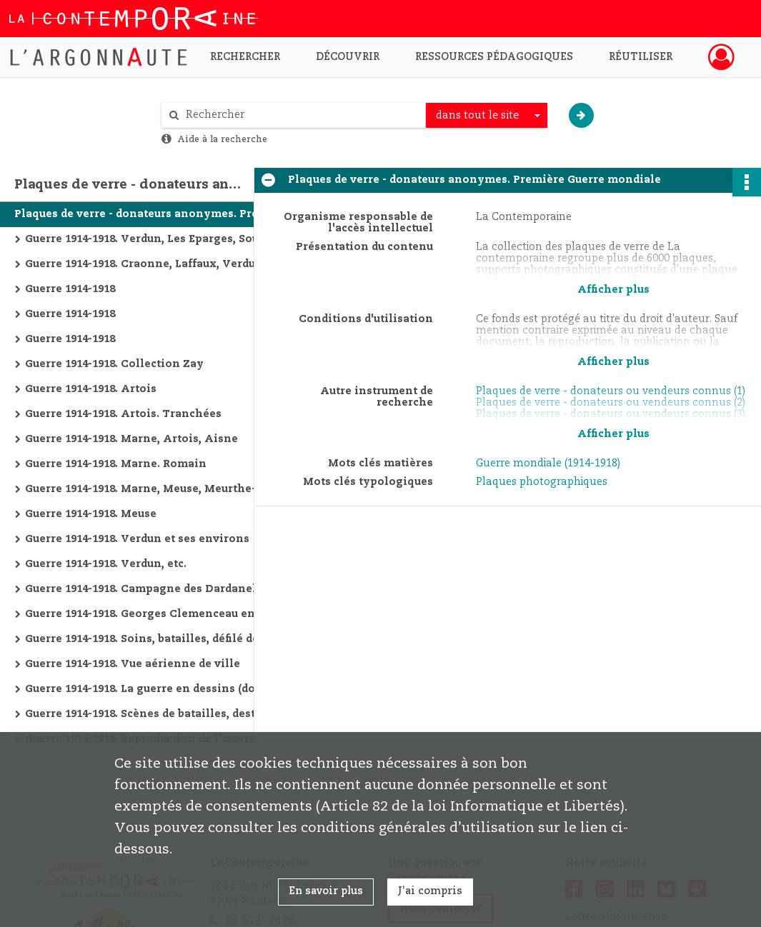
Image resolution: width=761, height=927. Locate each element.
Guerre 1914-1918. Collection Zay (114, 364)
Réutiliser (640, 57)
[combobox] (486, 116)
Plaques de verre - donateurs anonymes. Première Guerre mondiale (157, 214)
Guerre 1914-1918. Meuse (90, 514)
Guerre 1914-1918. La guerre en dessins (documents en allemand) (168, 689)
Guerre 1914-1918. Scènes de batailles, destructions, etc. (168, 714)
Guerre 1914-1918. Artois (90, 389)
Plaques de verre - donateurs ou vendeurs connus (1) (610, 391)
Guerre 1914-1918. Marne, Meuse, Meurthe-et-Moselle (168, 489)
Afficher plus (613, 290)
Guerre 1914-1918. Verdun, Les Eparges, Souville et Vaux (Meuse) (168, 239)
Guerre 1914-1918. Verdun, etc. (105, 564)
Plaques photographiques (541, 482)
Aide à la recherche (222, 139)
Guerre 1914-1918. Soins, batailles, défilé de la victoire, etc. (168, 639)
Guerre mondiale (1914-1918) (548, 463)
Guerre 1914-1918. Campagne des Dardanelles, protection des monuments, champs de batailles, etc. (168, 589)
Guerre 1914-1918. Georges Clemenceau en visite (157, 614)
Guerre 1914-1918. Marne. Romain (116, 464)
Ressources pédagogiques (494, 57)
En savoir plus (326, 891)
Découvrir (347, 57)
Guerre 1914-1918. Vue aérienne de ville (132, 664)
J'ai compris (430, 891)
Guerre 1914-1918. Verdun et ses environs (137, 539)
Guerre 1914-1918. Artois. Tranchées (123, 414)
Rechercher (245, 57)
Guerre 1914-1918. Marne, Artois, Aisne (131, 439)
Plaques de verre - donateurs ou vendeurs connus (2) (610, 403)
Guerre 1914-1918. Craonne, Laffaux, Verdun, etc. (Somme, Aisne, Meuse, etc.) (168, 264)
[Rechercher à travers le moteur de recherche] (301, 115)
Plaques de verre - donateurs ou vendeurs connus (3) (610, 414)
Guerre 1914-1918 (70, 289)
